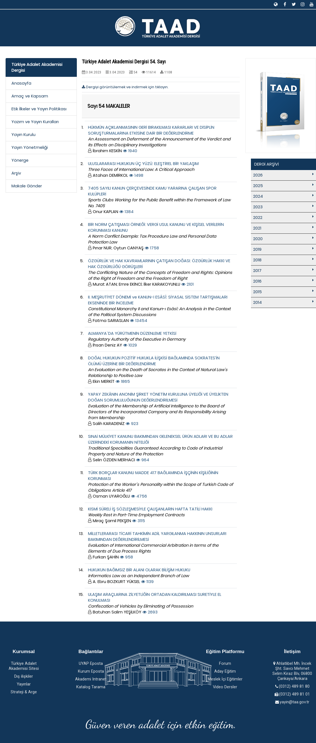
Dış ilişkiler (23, 676)
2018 (257, 260)
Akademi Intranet (90, 679)
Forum (225, 663)
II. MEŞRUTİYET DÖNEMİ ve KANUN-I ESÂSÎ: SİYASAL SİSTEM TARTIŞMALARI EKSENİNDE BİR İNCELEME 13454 (159, 308)
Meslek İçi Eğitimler (225, 679)
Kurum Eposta (91, 671)
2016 (257, 281)
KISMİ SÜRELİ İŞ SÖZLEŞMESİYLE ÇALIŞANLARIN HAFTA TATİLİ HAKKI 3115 (150, 515)
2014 (257, 302)
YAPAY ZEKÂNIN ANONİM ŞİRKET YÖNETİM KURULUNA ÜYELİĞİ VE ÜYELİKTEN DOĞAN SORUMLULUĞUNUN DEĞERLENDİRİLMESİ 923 (158, 408)
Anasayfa (21, 83)
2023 (258, 207)
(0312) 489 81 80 (294, 686)
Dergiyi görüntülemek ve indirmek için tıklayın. (125, 87)
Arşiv (16, 173)
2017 (257, 270)
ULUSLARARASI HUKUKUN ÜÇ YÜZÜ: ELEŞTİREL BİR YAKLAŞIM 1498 (143, 169)
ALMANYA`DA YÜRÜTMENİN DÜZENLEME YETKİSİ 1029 (137, 339)
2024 (258, 196)
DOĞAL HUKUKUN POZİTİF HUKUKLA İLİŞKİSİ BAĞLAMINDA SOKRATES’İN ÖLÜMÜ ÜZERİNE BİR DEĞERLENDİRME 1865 (157, 369)
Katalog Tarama (90, 686)
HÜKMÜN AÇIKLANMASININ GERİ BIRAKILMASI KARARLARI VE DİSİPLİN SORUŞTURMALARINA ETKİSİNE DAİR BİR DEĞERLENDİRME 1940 (159, 139)
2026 (258, 175)
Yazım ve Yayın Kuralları (35, 122)
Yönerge (19, 160)
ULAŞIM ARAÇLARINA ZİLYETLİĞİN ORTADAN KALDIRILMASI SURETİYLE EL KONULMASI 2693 (154, 603)
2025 (258, 185)
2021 (257, 228)
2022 (257, 217)
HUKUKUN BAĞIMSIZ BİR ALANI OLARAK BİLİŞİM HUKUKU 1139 (139, 575)
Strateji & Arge (24, 691)
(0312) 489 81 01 (294, 694)
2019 (257, 249)
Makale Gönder (26, 186)
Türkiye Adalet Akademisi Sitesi (24, 666)
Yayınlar (24, 684)
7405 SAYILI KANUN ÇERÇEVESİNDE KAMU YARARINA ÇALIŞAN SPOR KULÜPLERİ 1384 (159, 199)
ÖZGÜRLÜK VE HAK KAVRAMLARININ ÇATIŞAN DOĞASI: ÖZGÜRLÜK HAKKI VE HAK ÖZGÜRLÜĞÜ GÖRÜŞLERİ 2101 (160, 272)
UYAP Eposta (91, 663)
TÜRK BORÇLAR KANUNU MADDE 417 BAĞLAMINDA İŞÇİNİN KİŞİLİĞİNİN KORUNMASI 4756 (160, 484)
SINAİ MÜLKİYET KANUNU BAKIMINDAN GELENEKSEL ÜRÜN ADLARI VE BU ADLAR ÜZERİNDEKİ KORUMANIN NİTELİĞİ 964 (160, 448)
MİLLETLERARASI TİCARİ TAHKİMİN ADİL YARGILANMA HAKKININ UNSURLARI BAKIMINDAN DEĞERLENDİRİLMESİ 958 (157, 545)
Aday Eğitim (225, 671)
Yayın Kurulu (23, 134)
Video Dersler (225, 686)
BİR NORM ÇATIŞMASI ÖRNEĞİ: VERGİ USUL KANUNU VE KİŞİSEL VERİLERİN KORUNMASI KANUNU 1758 (156, 236)
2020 (258, 239)
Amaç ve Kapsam (29, 96)
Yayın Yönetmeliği (29, 147)
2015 (257, 292)
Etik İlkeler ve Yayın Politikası (38, 109)
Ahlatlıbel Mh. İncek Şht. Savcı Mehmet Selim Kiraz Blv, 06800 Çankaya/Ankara (292, 671)
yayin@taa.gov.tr (294, 701)
